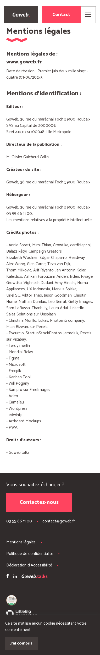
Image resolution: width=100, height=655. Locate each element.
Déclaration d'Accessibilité (29, 565)
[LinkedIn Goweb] (15, 577)
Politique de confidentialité (29, 554)
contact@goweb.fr (58, 521)
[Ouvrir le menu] (88, 14)
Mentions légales (21, 542)
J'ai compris (21, 643)
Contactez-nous (39, 502)
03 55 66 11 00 (19, 521)
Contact (61, 15)
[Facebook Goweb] (7, 577)
